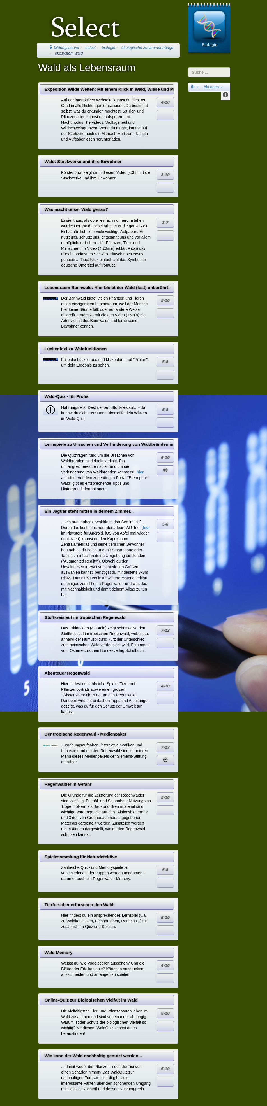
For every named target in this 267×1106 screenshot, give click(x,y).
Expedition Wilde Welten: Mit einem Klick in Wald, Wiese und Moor (109, 89)
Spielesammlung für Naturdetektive (81, 856)
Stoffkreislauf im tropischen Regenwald (85, 617)
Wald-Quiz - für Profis (67, 396)
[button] (194, 87)
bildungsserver (64, 47)
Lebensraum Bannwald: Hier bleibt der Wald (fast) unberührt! (107, 287)
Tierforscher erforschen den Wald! (80, 904)
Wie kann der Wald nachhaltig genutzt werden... (93, 1055)
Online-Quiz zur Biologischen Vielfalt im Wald (91, 1000)
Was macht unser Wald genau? (76, 209)
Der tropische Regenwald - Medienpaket (85, 734)
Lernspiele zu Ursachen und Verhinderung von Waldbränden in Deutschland (109, 444)
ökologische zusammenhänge (147, 47)
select (91, 47)
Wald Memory (58, 952)
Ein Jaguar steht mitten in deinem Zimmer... (89, 511)
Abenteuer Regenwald (67, 673)
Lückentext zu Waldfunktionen (76, 348)
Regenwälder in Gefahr (68, 784)
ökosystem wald (69, 53)
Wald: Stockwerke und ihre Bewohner (83, 161)
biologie (108, 47)
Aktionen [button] (213, 87)
